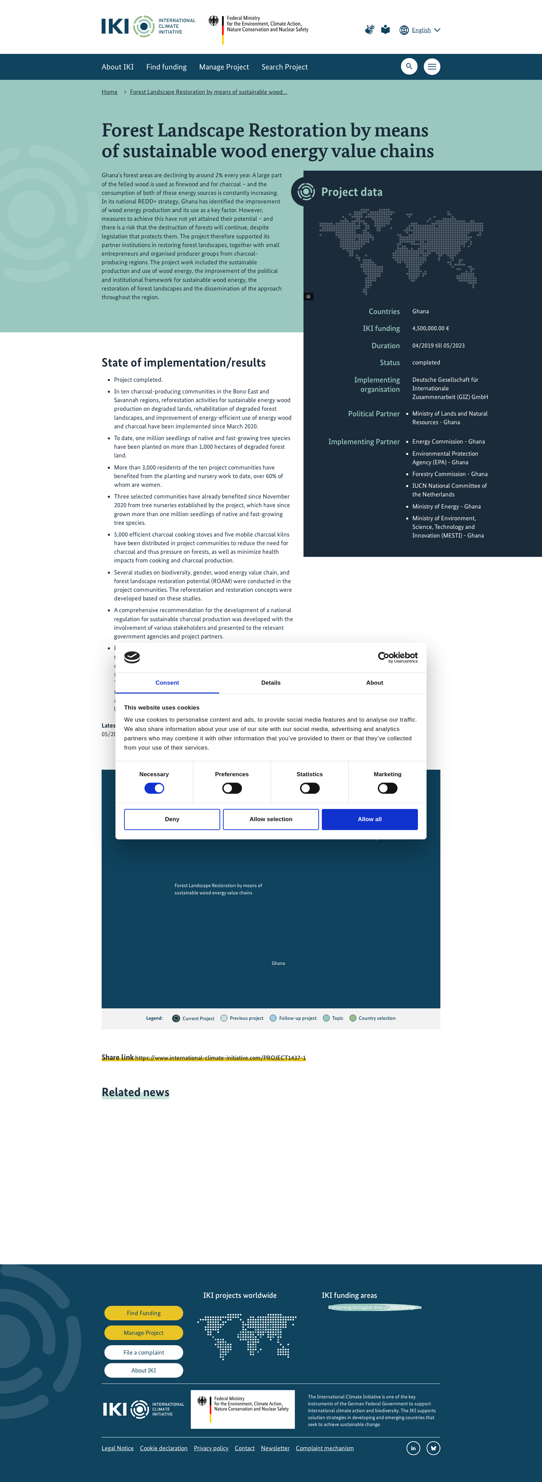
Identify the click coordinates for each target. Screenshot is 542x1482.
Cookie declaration (164, 1448)
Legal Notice (118, 1448)
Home (110, 91)
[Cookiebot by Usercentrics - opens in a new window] (387, 658)
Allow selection (271, 819)
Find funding (166, 67)
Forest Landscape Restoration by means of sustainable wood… (208, 91)
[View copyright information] (308, 297)
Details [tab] (271, 682)
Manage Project (224, 67)
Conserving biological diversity (359, 1307)
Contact (245, 1448)
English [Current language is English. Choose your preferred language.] (421, 30)
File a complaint (143, 1352)
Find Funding (144, 1313)
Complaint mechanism (325, 1448)
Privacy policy (211, 1448)
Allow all (370, 819)
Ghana (278, 963)
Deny (172, 819)
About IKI (118, 67)
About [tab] (374, 682)
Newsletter (275, 1448)
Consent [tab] (167, 682)
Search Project (285, 67)
